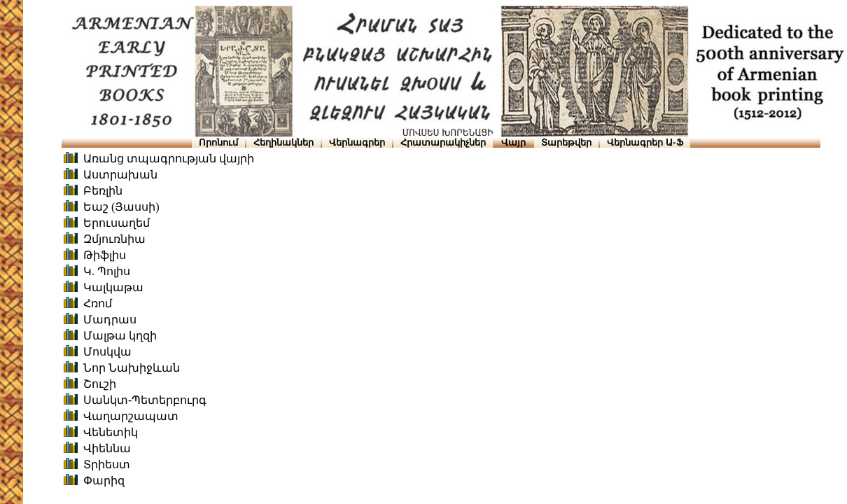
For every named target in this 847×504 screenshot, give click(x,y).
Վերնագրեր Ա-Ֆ (644, 142)
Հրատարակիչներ (443, 142)
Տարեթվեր (566, 142)
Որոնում (218, 142)
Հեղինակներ (283, 142)
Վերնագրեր (357, 142)
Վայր (513, 142)
